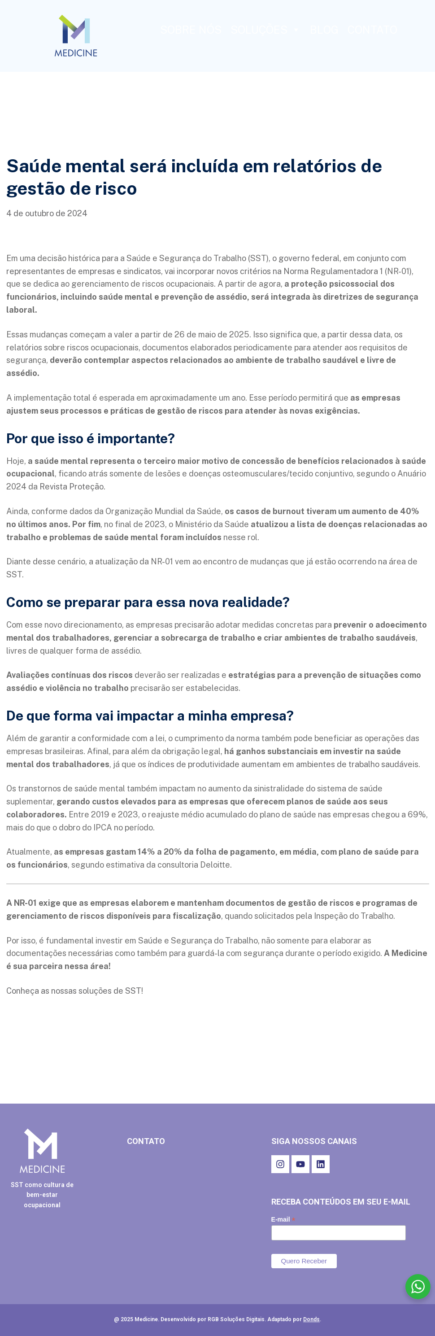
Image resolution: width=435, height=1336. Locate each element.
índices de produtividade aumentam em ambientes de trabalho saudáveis (282, 764)
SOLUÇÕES (266, 30)
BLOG (324, 29)
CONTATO (372, 29)
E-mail (283, 1219)
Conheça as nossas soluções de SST (73, 990)
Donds (311, 1319)
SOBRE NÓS (191, 29)
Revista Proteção (71, 486)
